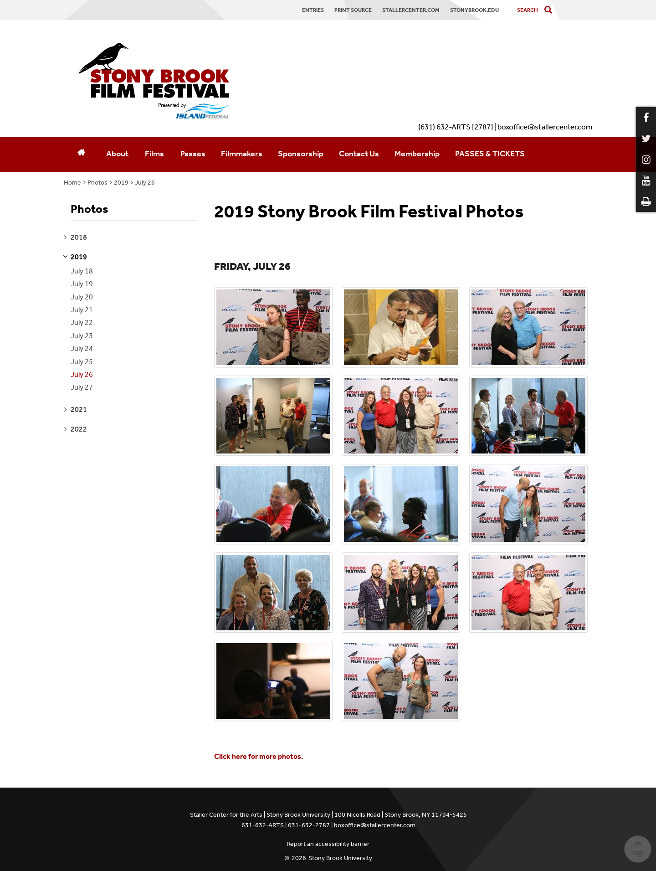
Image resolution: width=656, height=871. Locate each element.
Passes (192, 154)
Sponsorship (300, 154)
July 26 (145, 182)
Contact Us (359, 154)
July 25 (82, 361)
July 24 (82, 348)
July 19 (82, 283)
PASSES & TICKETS (490, 154)
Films (154, 154)
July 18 (82, 271)
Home (72, 182)
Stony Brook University (340, 858)
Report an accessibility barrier (328, 844)
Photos (97, 182)
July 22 (82, 322)
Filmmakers (241, 154)
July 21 (82, 309)
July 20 (82, 297)
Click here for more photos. (258, 756)
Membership (417, 154)
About (117, 154)
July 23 (82, 335)
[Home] (81, 154)
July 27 (82, 387)
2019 (121, 182)
